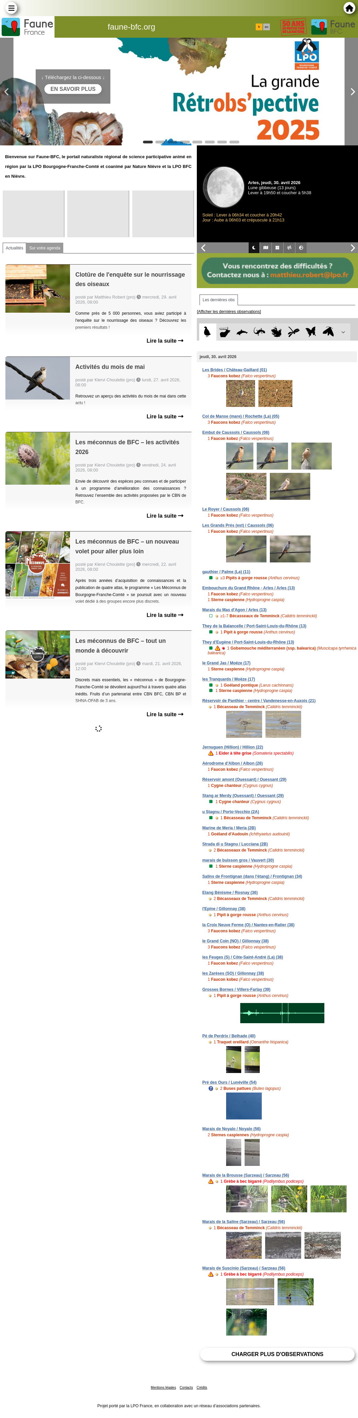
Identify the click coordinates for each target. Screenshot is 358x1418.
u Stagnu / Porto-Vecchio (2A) (230, 811)
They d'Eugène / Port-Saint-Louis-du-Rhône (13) (248, 642)
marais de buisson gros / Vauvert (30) (238, 860)
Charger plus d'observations (277, 1354)
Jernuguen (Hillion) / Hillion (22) (232, 747)
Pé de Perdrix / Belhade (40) (228, 1036)
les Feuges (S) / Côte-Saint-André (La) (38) (242, 957)
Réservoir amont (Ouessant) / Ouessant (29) (244, 779)
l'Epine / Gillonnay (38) (223, 908)
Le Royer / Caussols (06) (225, 509)
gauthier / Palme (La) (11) (226, 571)
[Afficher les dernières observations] (229, 311)
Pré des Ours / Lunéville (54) (229, 1082)
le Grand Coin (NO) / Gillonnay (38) (235, 941)
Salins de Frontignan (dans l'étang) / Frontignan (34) (252, 876)
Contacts (186, 1387)
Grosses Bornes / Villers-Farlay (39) (236, 989)
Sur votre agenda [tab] (44, 248)
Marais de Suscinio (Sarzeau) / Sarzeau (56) (243, 1268)
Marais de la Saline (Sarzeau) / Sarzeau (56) (243, 1221)
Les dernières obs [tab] (219, 300)
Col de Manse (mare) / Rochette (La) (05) (240, 416)
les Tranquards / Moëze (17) (228, 679)
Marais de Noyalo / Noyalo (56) (231, 1129)
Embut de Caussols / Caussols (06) (235, 432)
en (266, 27)
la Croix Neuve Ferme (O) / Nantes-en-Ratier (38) (248, 925)
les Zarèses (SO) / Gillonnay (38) (233, 973)
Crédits (201, 1387)
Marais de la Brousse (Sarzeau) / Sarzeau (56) (245, 1175)
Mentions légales (163, 1387)
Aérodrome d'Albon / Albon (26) (232, 763)
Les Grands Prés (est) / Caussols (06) (238, 525)
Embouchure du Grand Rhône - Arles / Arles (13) (248, 588)
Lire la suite (165, 341)
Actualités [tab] (14, 248)
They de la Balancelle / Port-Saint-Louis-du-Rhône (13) (254, 626)
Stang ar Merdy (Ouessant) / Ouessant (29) (243, 795)
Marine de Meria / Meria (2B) (229, 828)
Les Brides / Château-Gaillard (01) (234, 370)
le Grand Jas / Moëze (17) (226, 663)
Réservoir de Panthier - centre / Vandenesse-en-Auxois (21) (259, 700)
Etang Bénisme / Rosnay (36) (230, 892)
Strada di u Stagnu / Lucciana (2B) (235, 844)
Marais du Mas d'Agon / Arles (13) (234, 610)
